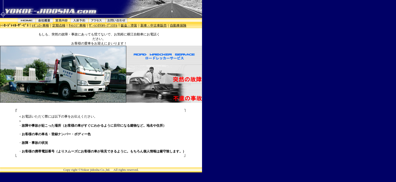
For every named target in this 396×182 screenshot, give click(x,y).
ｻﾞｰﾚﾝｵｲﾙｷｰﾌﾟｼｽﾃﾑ (103, 25)
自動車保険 (178, 25)
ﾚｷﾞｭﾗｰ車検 (40, 25)
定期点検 (58, 25)
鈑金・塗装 (129, 25)
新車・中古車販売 (153, 25)
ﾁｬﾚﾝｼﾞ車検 (77, 25)
